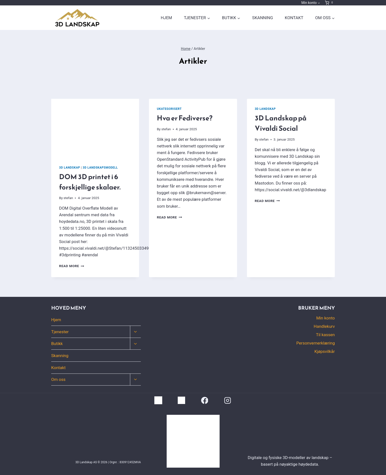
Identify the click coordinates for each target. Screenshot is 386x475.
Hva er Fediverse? (184, 118)
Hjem (166, 17)
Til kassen (325, 334)
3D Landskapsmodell (100, 167)
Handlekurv (324, 326)
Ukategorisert (169, 109)
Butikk (57, 343)
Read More (71, 266)
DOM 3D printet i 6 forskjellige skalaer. (90, 182)
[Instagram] (228, 400)
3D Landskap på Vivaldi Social (280, 123)
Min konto (325, 318)
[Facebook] (204, 400)
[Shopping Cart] (330, 2)
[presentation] (95, 128)
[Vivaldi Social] (181, 400)
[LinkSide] (158, 400)
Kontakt (294, 17)
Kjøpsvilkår (324, 351)
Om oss (58, 379)
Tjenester (60, 331)
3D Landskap (69, 167)
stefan (68, 198)
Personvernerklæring (315, 343)
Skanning (262, 17)
